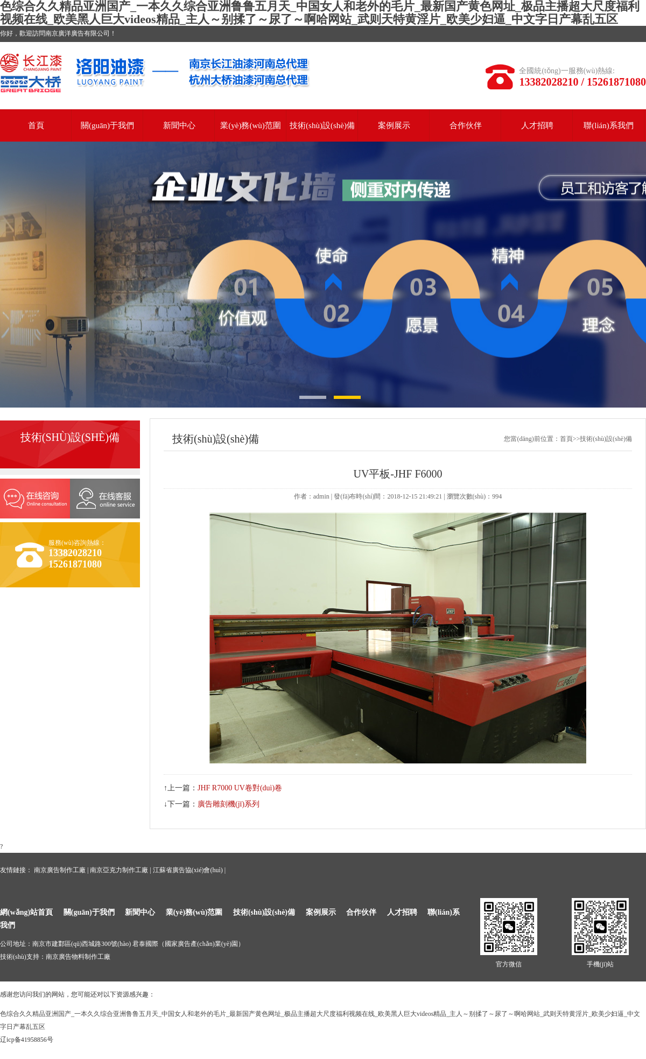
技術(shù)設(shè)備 (322, 125)
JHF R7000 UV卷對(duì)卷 (240, 788)
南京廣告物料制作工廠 (78, 956)
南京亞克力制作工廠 (119, 870)
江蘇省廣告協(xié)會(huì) (188, 870)
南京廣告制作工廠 (60, 870)
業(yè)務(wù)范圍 (250, 125)
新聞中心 (179, 125)
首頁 (36, 125)
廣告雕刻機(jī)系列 (228, 804)
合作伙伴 (466, 125)
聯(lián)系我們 (608, 125)
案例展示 (394, 125)
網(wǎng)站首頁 (26, 912)
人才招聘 (537, 125)
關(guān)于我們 (107, 125)
